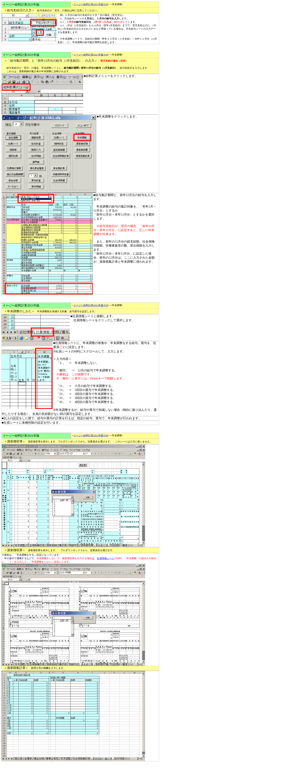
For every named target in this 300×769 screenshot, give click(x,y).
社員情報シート (105, 558)
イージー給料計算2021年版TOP (90, 4)
